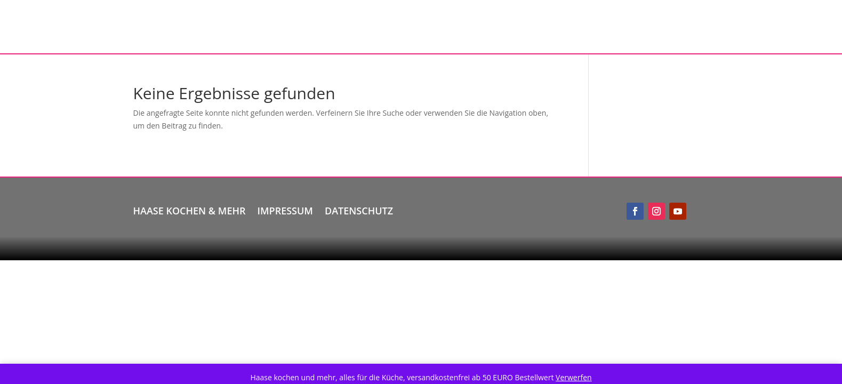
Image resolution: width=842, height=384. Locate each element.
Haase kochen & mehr (189, 209)
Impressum (285, 209)
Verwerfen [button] (574, 377)
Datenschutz (359, 209)
